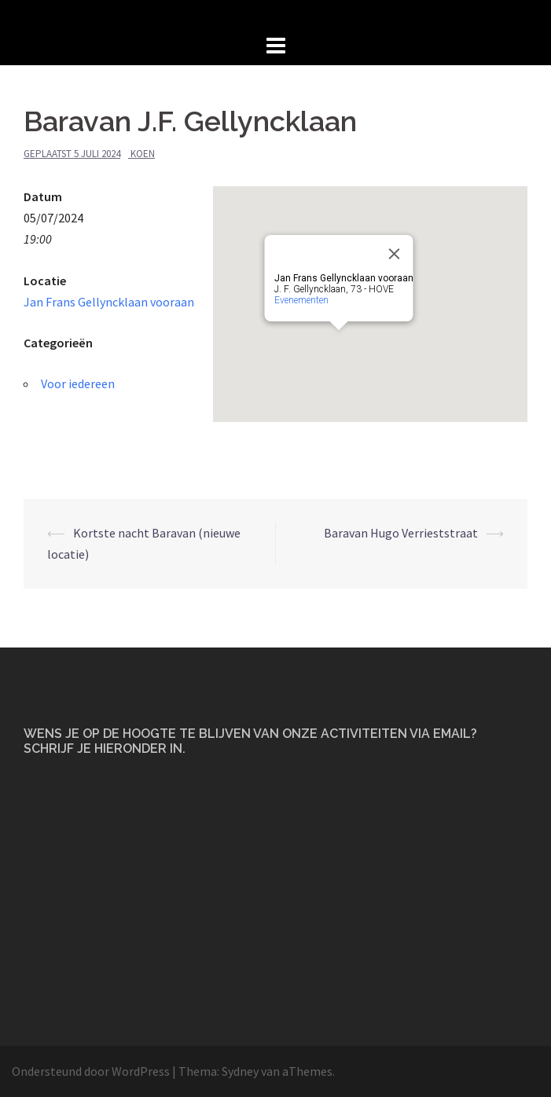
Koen (142, 153)
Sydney (240, 1071)
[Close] (394, 254)
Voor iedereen (78, 383)
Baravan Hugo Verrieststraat (401, 533)
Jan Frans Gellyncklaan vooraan (109, 302)
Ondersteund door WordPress (91, 1071)
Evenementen (301, 300)
